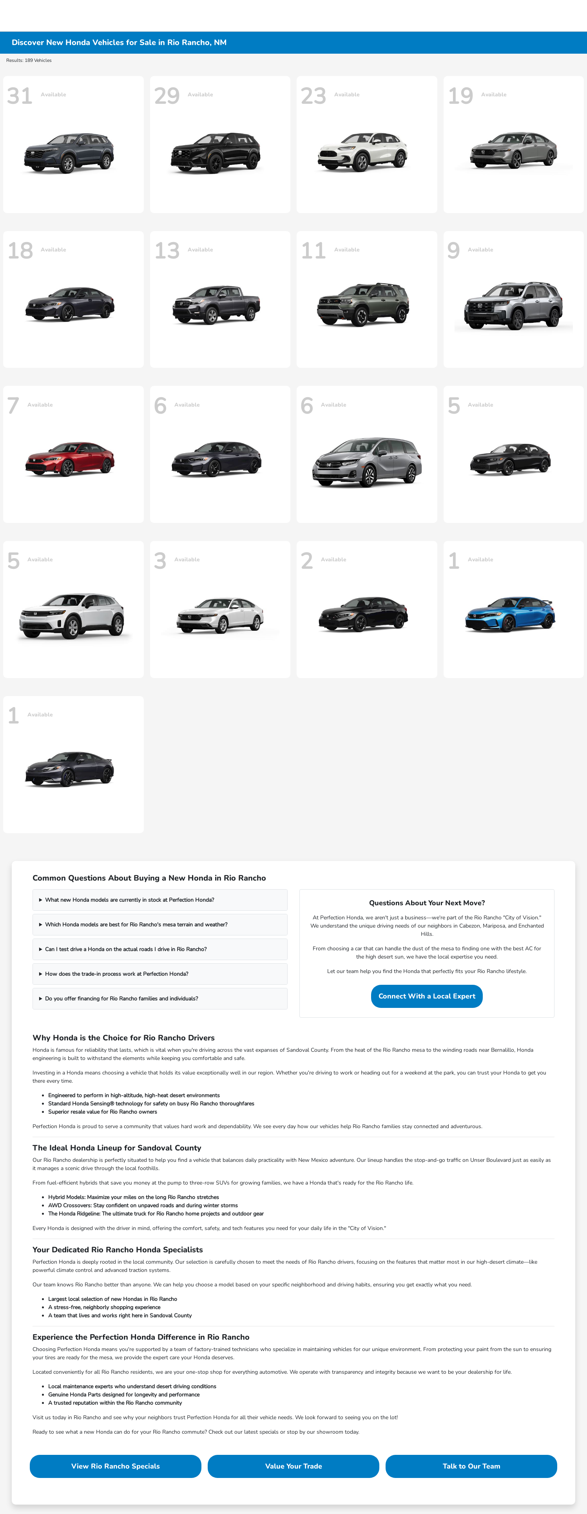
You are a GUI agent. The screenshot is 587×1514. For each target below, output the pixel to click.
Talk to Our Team (471, 1466)
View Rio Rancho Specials (115, 1466)
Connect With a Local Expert (427, 996)
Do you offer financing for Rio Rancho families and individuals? (121, 998)
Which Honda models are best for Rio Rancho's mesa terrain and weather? (136, 924)
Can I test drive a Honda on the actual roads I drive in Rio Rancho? (126, 949)
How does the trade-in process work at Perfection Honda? (116, 974)
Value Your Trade (293, 1466)
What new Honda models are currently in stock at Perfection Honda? (129, 900)
